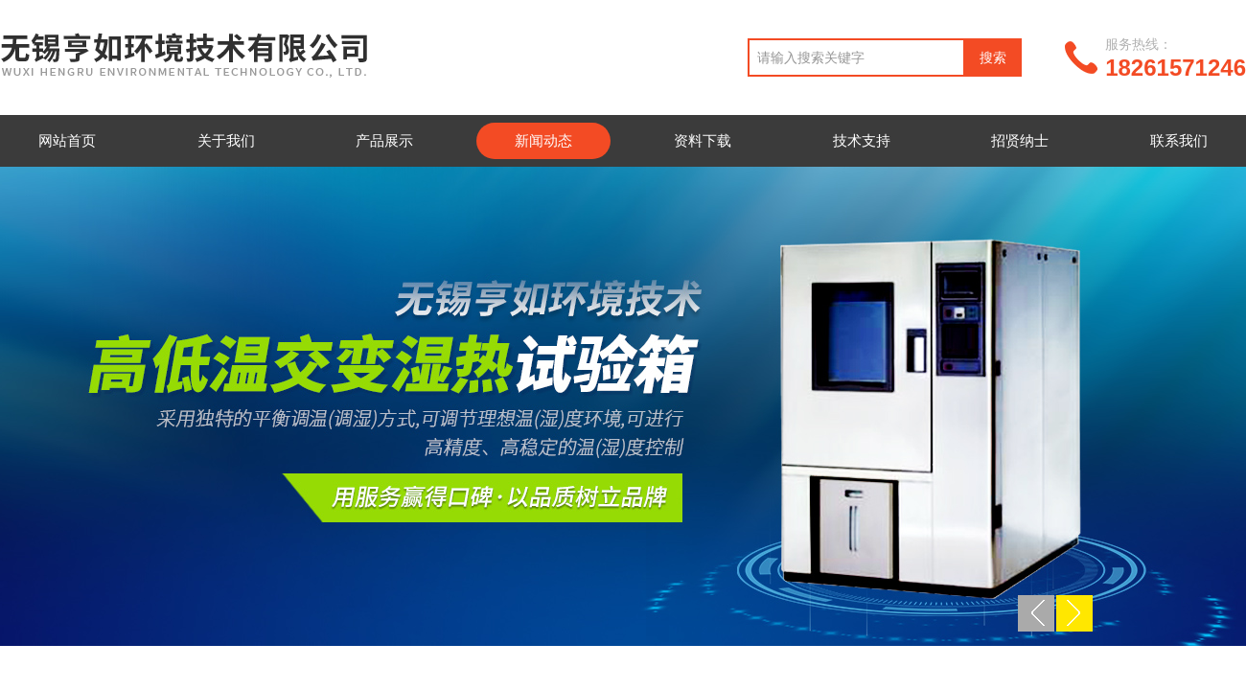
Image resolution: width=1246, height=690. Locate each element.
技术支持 (861, 140)
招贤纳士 (1020, 140)
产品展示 (384, 140)
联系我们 (1179, 140)
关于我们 (226, 140)
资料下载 (702, 140)
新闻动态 (543, 140)
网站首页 (67, 140)
